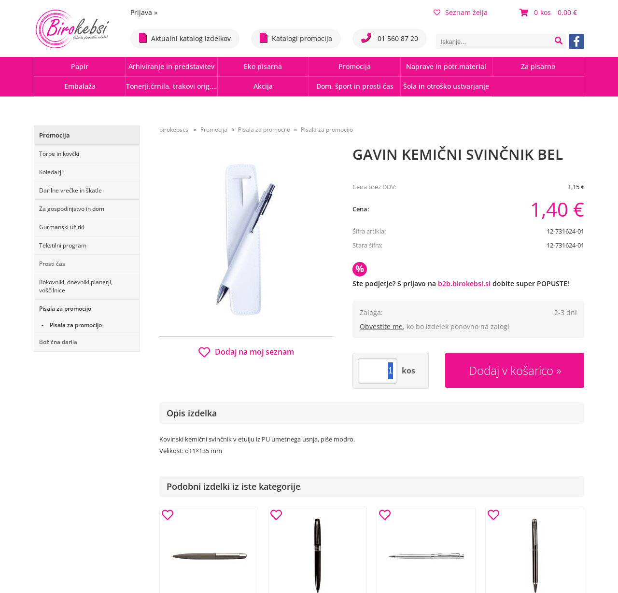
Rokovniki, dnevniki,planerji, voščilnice (75, 286)
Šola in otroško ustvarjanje (446, 86)
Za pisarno (538, 66)
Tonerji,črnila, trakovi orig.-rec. (171, 86)
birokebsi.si (174, 129)
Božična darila (58, 342)
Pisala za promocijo (65, 308)
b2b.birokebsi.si (464, 283)
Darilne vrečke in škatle (70, 190)
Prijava (143, 12)
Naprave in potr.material (446, 66)
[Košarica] (549, 12)
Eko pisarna (263, 66)
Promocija (354, 66)
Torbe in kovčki (59, 154)
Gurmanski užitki (61, 227)
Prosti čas (52, 264)
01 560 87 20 (389, 38)
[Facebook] (576, 41)
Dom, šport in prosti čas (354, 86)
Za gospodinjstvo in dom (71, 209)
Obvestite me (381, 326)
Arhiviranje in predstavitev (171, 66)
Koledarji (51, 172)
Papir (79, 66)
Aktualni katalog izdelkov (185, 38)
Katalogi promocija (296, 38)
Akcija (263, 86)
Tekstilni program (62, 245)
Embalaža (80, 86)
